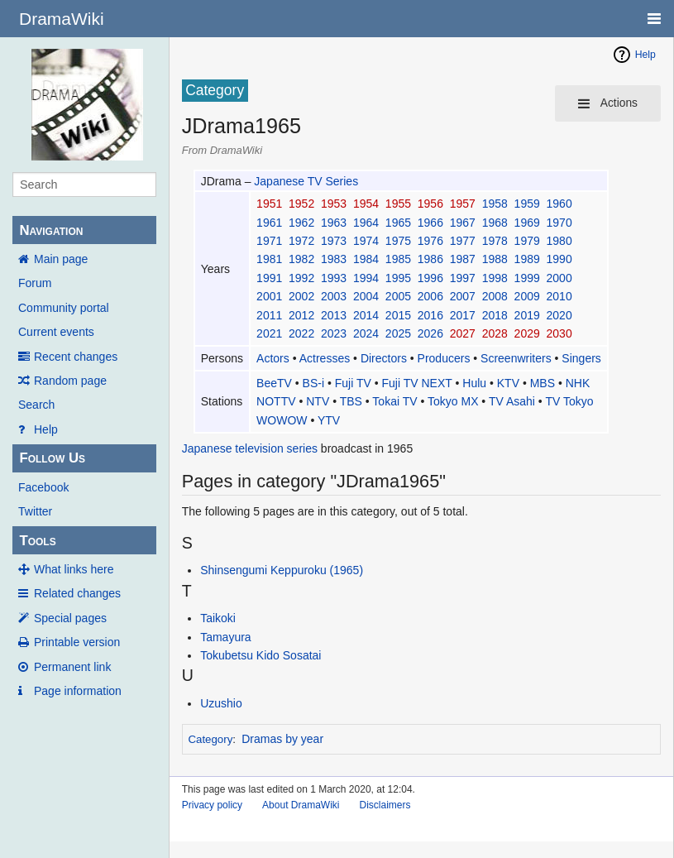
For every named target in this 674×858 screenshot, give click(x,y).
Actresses (324, 358)
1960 (559, 203)
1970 (559, 222)
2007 (463, 296)
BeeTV (274, 383)
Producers (444, 358)
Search (36, 404)
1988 (495, 259)
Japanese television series (250, 448)
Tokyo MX (453, 401)
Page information (78, 690)
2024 (366, 333)
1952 (301, 203)
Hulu (474, 383)
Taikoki (218, 618)
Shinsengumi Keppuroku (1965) (281, 570)
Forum (34, 283)
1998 (495, 278)
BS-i (313, 383)
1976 (430, 240)
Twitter (35, 511)
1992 (301, 278)
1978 (495, 240)
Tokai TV (394, 401)
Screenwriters (516, 358)
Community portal (63, 307)
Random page (70, 380)
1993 (334, 278)
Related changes (77, 593)
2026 (430, 333)
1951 (269, 203)
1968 (495, 222)
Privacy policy (212, 805)
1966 (430, 222)
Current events (56, 331)
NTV (317, 401)
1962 (301, 222)
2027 (463, 333)
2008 (495, 296)
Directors (384, 358)
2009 (527, 296)
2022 (301, 333)
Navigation (51, 230)
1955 (398, 203)
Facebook (43, 487)
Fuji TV (353, 383)
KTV (508, 383)
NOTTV (275, 401)
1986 (430, 259)
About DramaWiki (300, 805)
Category (210, 739)
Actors (272, 358)
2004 (366, 296)
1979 (527, 240)
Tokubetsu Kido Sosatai (260, 655)
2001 (269, 296)
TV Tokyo (569, 401)
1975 (398, 240)
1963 (334, 222)
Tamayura (225, 637)
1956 (430, 203)
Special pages (70, 618)
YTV (329, 420)
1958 (495, 203)
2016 (430, 315)
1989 (527, 259)
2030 (559, 333)
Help (46, 429)
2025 (398, 333)
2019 (527, 315)
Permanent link (72, 666)
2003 (334, 296)
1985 (398, 259)
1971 (269, 240)
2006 (430, 296)
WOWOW (281, 420)
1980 (559, 240)
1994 (366, 278)
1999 (527, 278)
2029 (527, 333)
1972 (301, 240)
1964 (366, 222)
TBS (351, 401)
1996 (430, 278)
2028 (495, 333)
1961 (269, 222)
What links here (73, 569)
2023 (334, 333)
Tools (37, 541)
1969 (527, 222)
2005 (398, 296)
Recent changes (75, 356)
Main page (61, 259)
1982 (301, 259)
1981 (269, 259)
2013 (334, 315)
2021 (269, 333)
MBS (542, 383)
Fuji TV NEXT (417, 383)
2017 (463, 315)
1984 (366, 259)
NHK (578, 383)
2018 (495, 315)
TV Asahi (512, 401)
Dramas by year (282, 738)
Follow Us (52, 458)
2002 (301, 296)
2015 (398, 315)
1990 (559, 259)
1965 (398, 222)
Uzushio (221, 703)
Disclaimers (384, 805)
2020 (559, 315)
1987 (463, 259)
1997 (463, 278)
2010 (559, 296)
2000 (559, 278)
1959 (527, 203)
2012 (301, 315)
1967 (463, 222)
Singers (581, 358)
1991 (269, 278)
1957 (463, 203)
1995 (398, 278)
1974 (366, 240)
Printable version (77, 642)
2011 (269, 315)
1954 (366, 203)
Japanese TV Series (306, 181)
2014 (366, 315)
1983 (334, 259)
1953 (334, 203)
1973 (334, 240)
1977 (463, 240)
